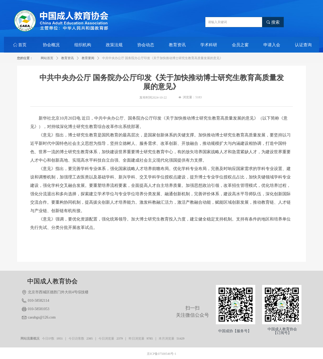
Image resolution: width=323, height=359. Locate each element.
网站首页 (47, 58)
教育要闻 (88, 58)
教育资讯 (67, 58)
